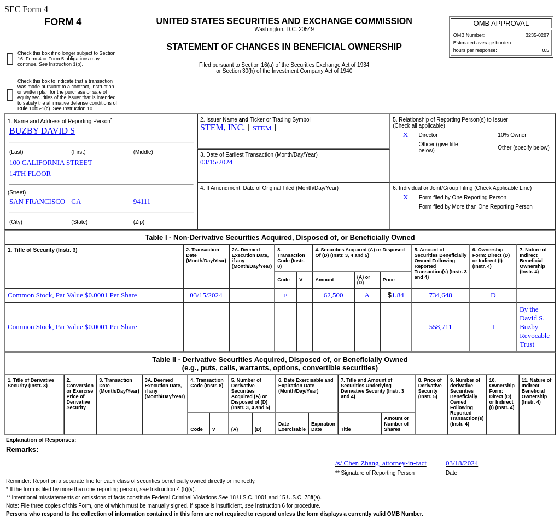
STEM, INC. (222, 127)
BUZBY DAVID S (42, 130)
